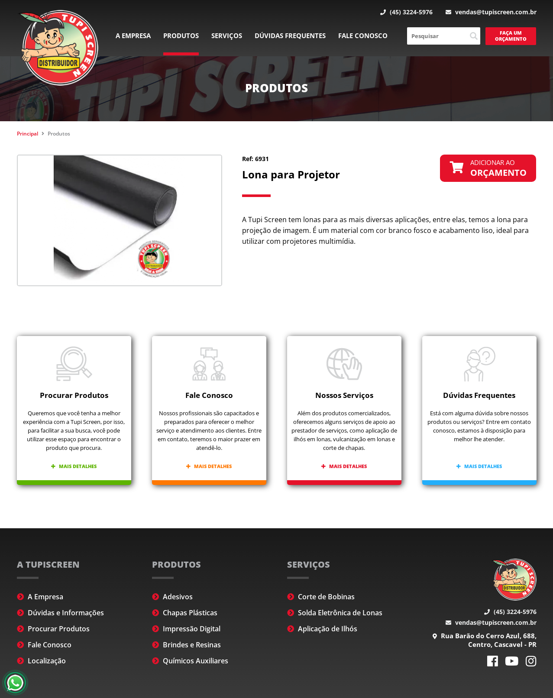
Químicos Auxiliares (190, 661)
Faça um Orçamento (511, 35)
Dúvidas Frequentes (290, 35)
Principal (27, 133)
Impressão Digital (186, 628)
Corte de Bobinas (321, 596)
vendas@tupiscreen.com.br (491, 12)
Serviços (226, 35)
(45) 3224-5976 (406, 12)
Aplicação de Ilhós (322, 628)
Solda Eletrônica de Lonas (334, 612)
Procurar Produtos (53, 628)
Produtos (181, 35)
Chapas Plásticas (184, 612)
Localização (41, 661)
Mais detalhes (74, 466)
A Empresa (133, 35)
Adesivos (172, 596)
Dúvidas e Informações (60, 612)
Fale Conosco (363, 35)
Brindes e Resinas (186, 645)
